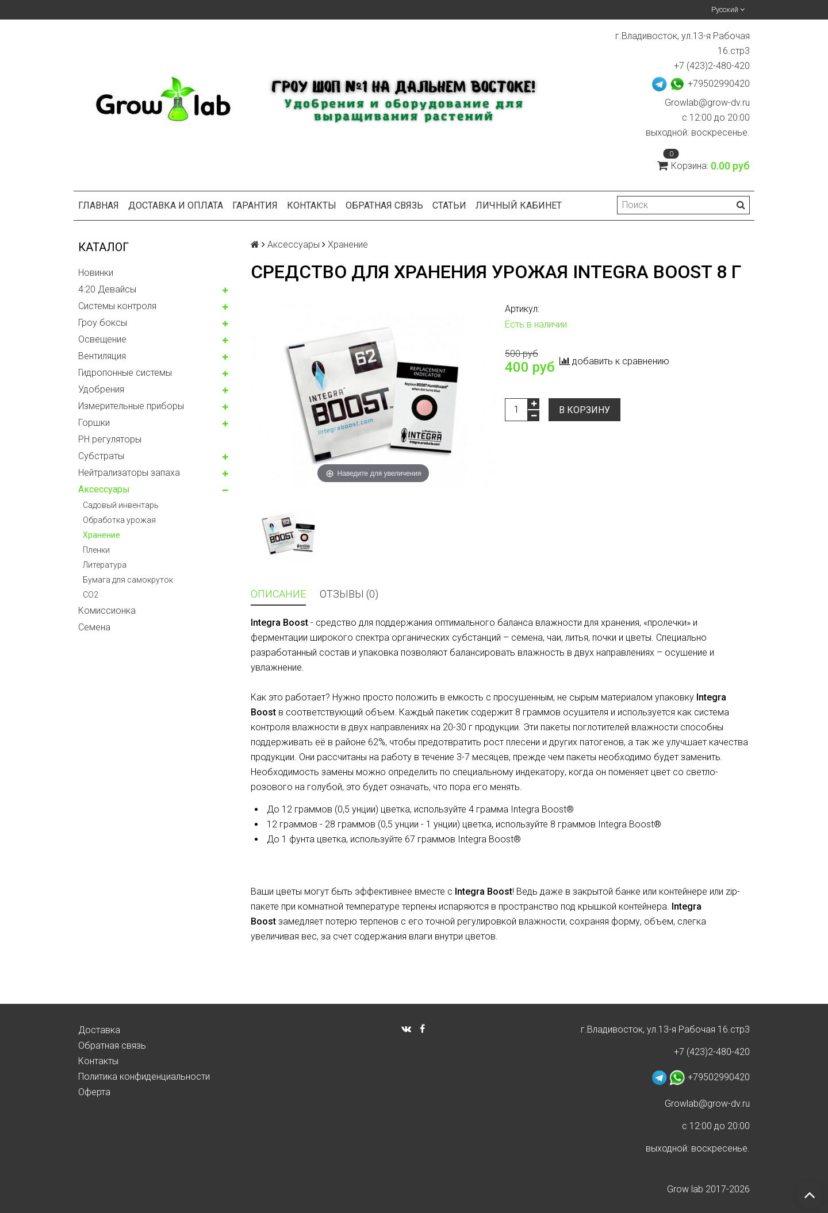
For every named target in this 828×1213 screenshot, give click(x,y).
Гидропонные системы (125, 372)
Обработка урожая (119, 520)
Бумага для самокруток (128, 579)
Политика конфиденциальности (144, 1076)
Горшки (94, 422)
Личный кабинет (519, 205)
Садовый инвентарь (121, 505)
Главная (98, 205)
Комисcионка (107, 610)
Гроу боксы (102, 322)
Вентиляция (102, 356)
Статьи (449, 205)
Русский (728, 9)
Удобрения (101, 389)
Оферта (94, 1092)
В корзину (584, 410)
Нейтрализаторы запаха (129, 472)
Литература (104, 564)
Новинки (95, 272)
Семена (94, 627)
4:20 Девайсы (107, 289)
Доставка (99, 1030)
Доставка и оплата (175, 205)
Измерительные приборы (131, 406)
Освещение (102, 339)
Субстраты (101, 455)
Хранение (101, 535)
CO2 (90, 594)
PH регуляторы (109, 439)
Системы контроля (117, 306)
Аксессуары (104, 489)
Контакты (311, 205)
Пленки (96, 549)
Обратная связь (384, 205)
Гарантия (255, 205)
